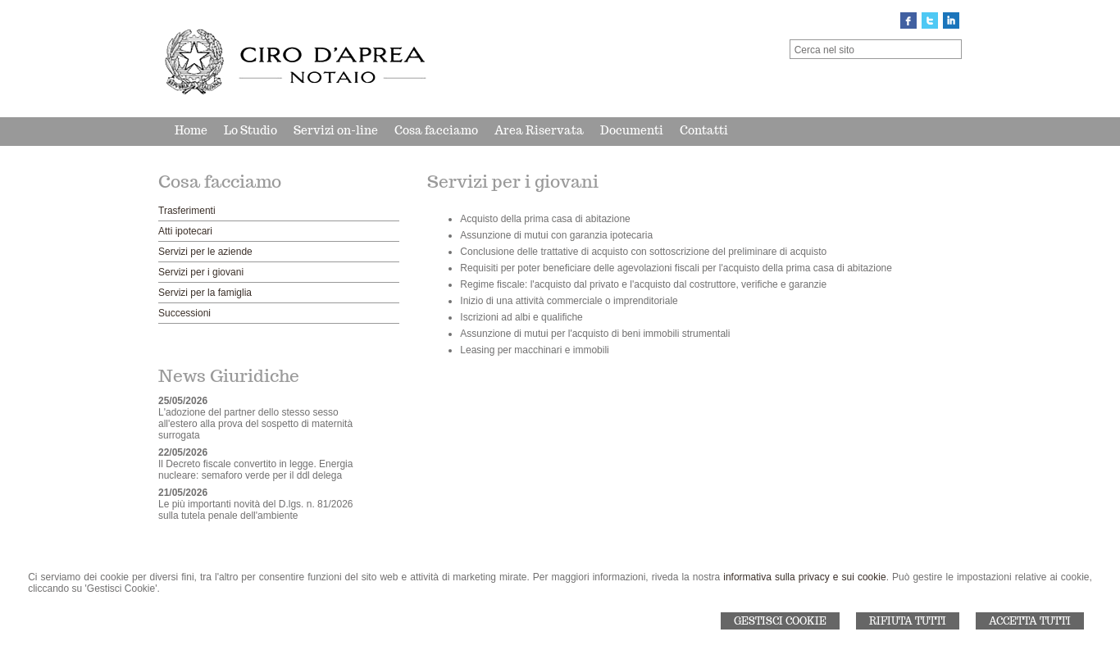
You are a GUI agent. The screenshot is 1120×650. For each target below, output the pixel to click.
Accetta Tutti (1030, 621)
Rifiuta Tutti (907, 621)
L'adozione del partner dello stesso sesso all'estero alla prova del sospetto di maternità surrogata (255, 424)
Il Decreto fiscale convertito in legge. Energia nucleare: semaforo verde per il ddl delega (255, 469)
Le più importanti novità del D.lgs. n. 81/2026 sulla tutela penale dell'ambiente (255, 509)
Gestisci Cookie (780, 621)
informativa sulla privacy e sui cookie (804, 577)
